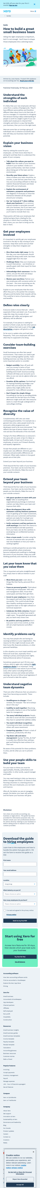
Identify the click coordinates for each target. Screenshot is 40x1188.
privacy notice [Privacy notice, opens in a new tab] (17, 1168)
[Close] (33, 1152)
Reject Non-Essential (20, 1179)
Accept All (20, 1185)
